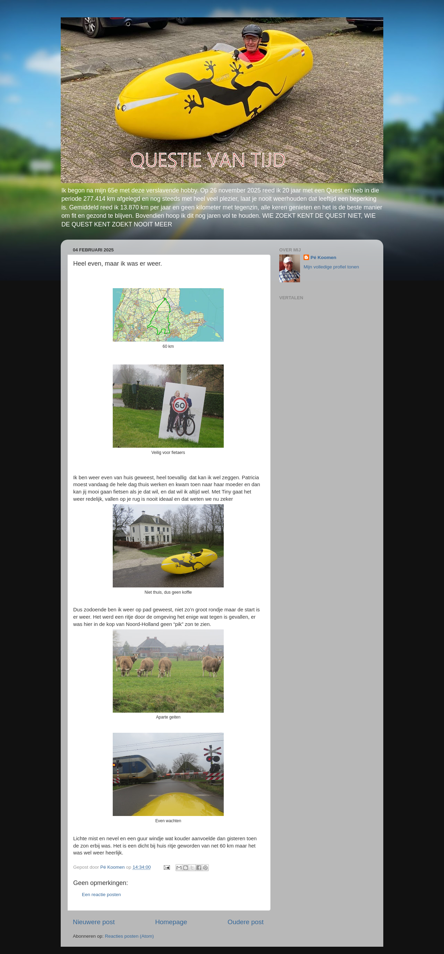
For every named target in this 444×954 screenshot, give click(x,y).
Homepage (171, 922)
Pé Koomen (323, 257)
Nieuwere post (94, 922)
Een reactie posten (101, 894)
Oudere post (246, 922)
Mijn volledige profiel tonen (331, 266)
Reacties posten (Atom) (129, 936)
